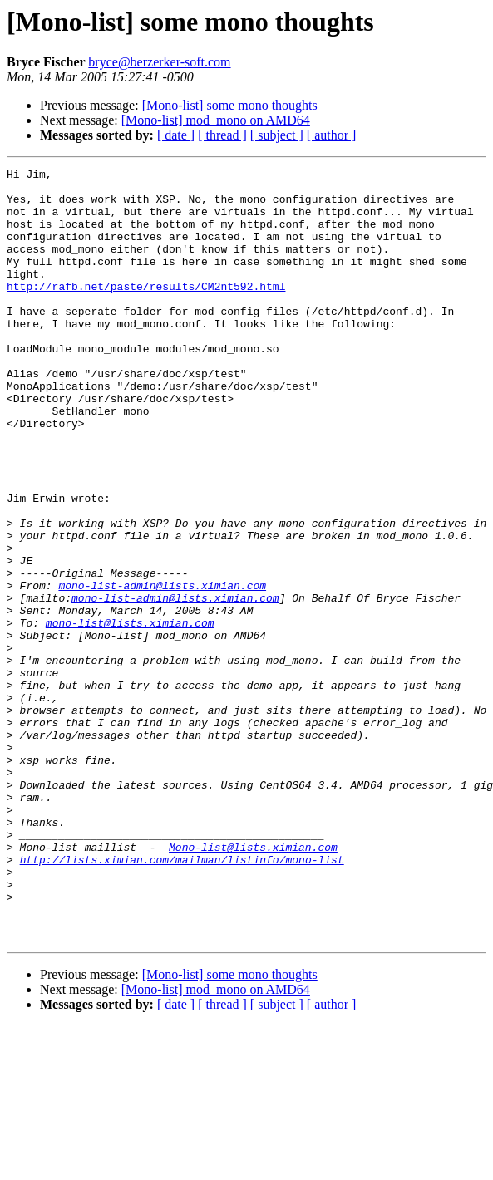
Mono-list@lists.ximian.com (253, 983)
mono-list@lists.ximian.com (130, 714)
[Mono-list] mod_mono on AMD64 (215, 120)
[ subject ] (276, 135)
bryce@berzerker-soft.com (159, 62)
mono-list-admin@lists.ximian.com (162, 669)
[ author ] (332, 135)
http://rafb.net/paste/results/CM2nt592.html (146, 310)
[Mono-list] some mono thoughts (230, 105)
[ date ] (176, 135)
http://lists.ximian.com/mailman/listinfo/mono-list (182, 998)
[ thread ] (222, 135)
